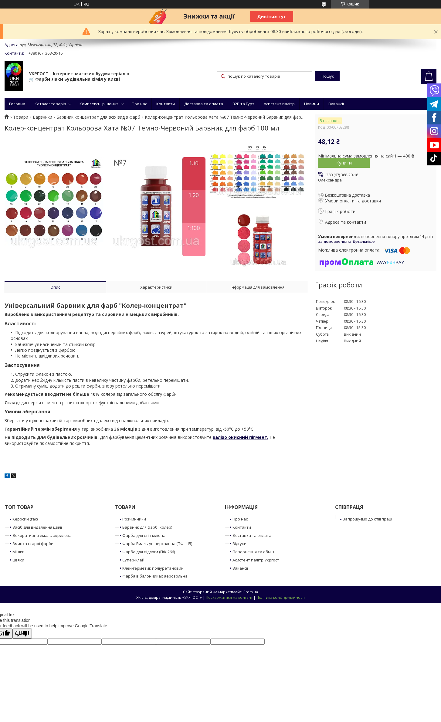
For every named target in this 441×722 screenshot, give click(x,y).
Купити (344, 163)
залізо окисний (230, 437)
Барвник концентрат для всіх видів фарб (98, 117)
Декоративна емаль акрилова (42, 535)
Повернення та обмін (253, 551)
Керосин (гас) (25, 519)
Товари (20, 117)
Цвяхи (18, 560)
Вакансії (336, 104)
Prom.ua (250, 592)
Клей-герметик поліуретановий (153, 568)
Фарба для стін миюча (143, 535)
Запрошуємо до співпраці (367, 519)
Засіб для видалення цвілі (37, 527)
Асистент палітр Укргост (255, 560)
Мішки (18, 551)
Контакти (165, 104)
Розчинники (134, 519)
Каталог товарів (50, 104)
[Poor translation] (22, 634)
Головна (17, 104)
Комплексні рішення (99, 104)
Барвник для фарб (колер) (147, 527)
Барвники (42, 117)
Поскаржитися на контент (229, 597)
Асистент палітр (279, 104)
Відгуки (239, 543)
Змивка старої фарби (32, 543)
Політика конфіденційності (280, 597)
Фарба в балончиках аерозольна (155, 576)
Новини (311, 104)
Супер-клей (133, 560)
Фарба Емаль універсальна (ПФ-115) (157, 543)
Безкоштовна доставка (347, 195)
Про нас (139, 104)
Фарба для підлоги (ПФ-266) (148, 551)
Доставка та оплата (203, 104)
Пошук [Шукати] (327, 76)
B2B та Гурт (243, 104)
